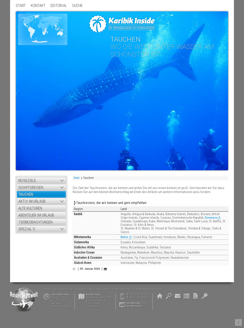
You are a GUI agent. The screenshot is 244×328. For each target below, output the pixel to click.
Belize (124, 237)
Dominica (211, 217)
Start (76, 177)
